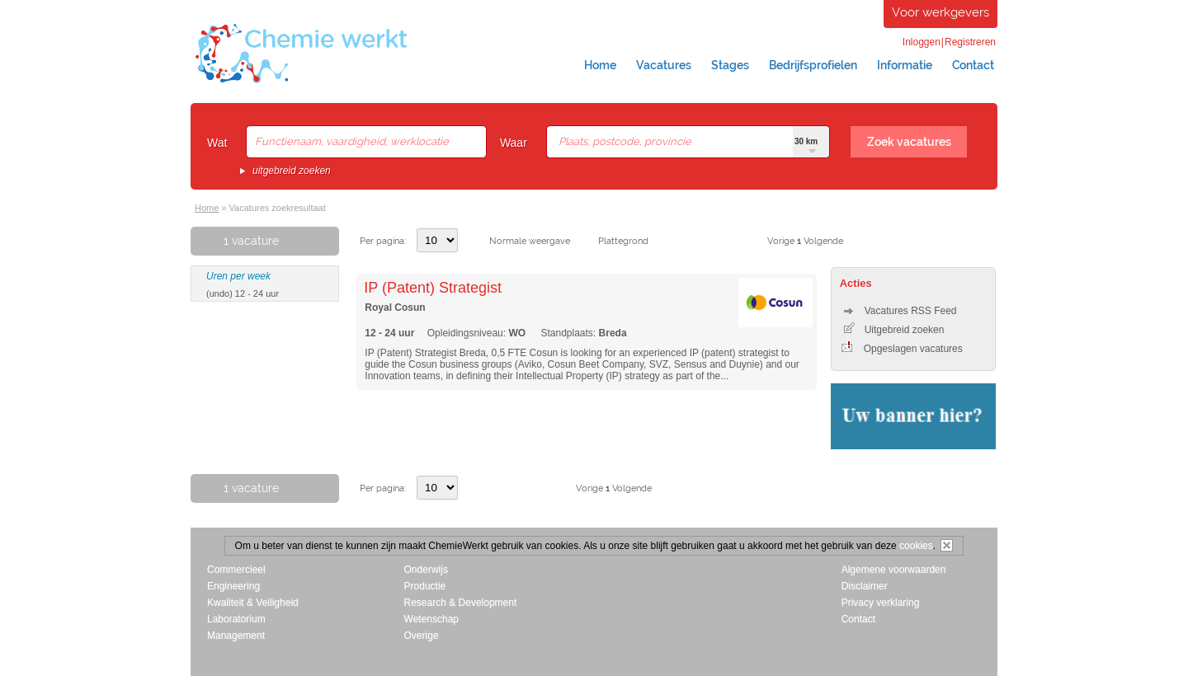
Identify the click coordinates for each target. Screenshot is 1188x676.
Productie (425, 586)
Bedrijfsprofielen (813, 65)
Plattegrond (623, 241)
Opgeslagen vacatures (902, 348)
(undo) (219, 293)
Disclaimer (865, 586)
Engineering (233, 586)
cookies (916, 546)
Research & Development (460, 602)
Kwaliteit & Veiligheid (253, 602)
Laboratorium (236, 619)
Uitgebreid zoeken (894, 330)
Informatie (904, 65)
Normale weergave (529, 241)
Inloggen (921, 42)
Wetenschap (432, 619)
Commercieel (236, 569)
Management (236, 635)
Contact (973, 65)
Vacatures (663, 65)
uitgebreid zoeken (291, 170)
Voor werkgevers (940, 12)
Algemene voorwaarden (894, 569)
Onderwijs (426, 569)
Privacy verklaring (881, 602)
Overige (421, 635)
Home (600, 65)
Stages (730, 65)
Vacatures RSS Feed (900, 311)
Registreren (970, 42)
